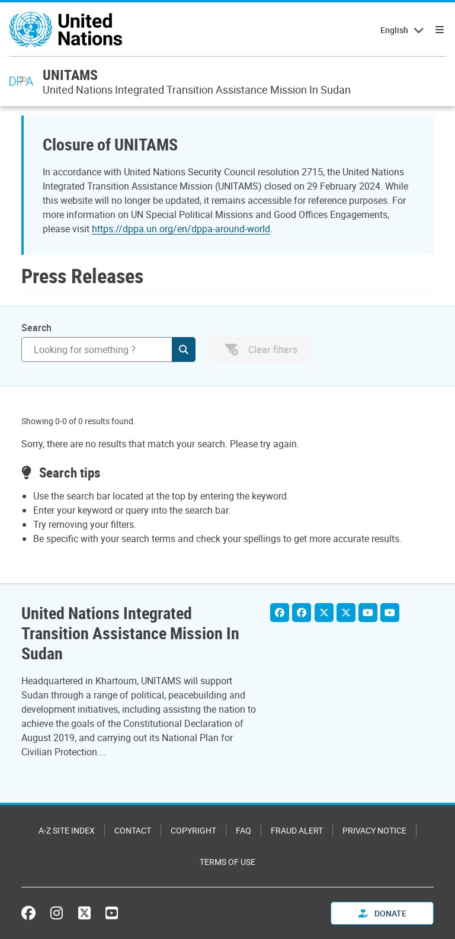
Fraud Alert (297, 830)
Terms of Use (227, 861)
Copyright (193, 830)
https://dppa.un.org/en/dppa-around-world (181, 228)
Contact (132, 830)
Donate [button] (382, 913)
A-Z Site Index (67, 830)
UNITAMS (70, 74)
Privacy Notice (374, 830)
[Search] (108, 349)
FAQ (243, 830)
